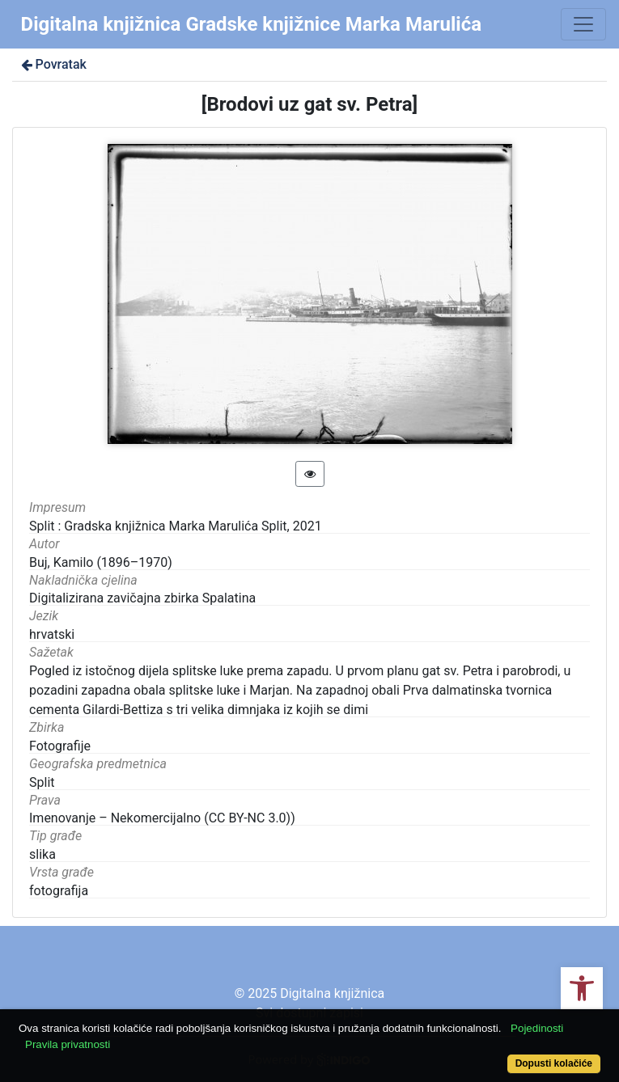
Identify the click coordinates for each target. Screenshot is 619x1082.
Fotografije (60, 746)
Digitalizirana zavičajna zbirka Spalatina (142, 598)
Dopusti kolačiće (553, 1063)
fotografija (58, 890)
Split (42, 782)
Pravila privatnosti (67, 1044)
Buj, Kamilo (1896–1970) (100, 562)
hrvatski (51, 634)
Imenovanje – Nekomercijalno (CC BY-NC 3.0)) (162, 818)
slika (42, 854)
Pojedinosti (537, 1028)
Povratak (53, 64)
